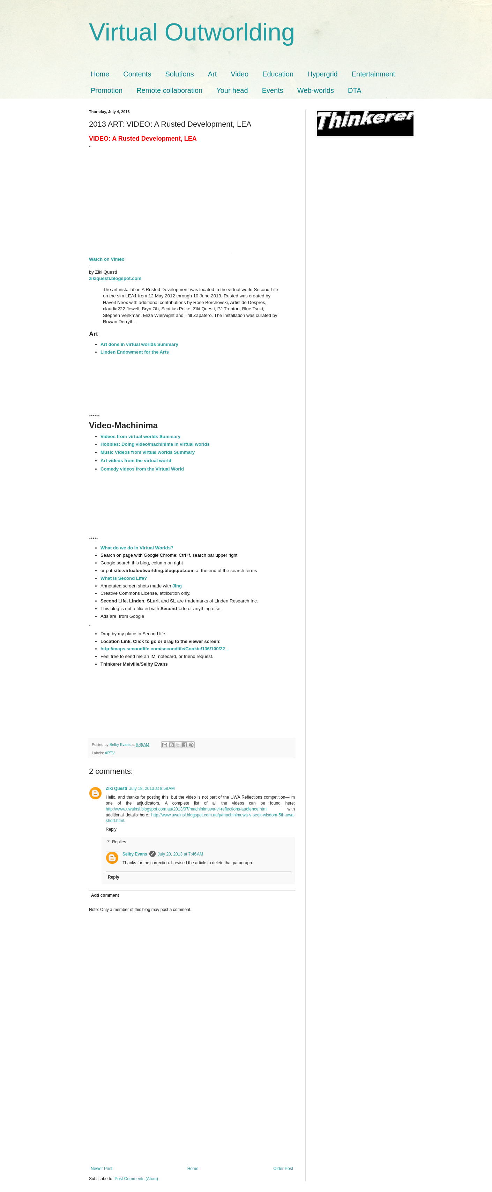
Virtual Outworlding (192, 32)
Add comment (105, 895)
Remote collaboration (169, 90)
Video (239, 74)
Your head (232, 90)
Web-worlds (315, 90)
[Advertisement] (192, 1113)
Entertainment (373, 74)
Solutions (179, 74)
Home (100, 74)
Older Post (283, 1168)
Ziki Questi (116, 788)
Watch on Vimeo (107, 259)
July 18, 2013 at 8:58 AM (151, 788)
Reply (111, 829)
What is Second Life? (123, 578)
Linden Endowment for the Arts (134, 352)
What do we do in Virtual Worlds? (137, 547)
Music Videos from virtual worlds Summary (148, 452)
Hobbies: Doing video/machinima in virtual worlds (155, 444)
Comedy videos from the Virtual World (142, 469)
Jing (177, 585)
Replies (119, 841)
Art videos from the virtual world (135, 460)
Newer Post (101, 1168)
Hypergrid (322, 74)
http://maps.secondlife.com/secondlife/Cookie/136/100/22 (162, 648)
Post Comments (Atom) (136, 1178)
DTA (354, 90)
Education (277, 74)
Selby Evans (134, 854)
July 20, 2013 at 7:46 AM (180, 854)
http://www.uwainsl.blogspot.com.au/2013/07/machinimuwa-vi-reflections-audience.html (187, 809)
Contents (137, 74)
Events (272, 90)
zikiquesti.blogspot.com (115, 278)
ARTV (110, 753)
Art (212, 74)
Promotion (106, 90)
